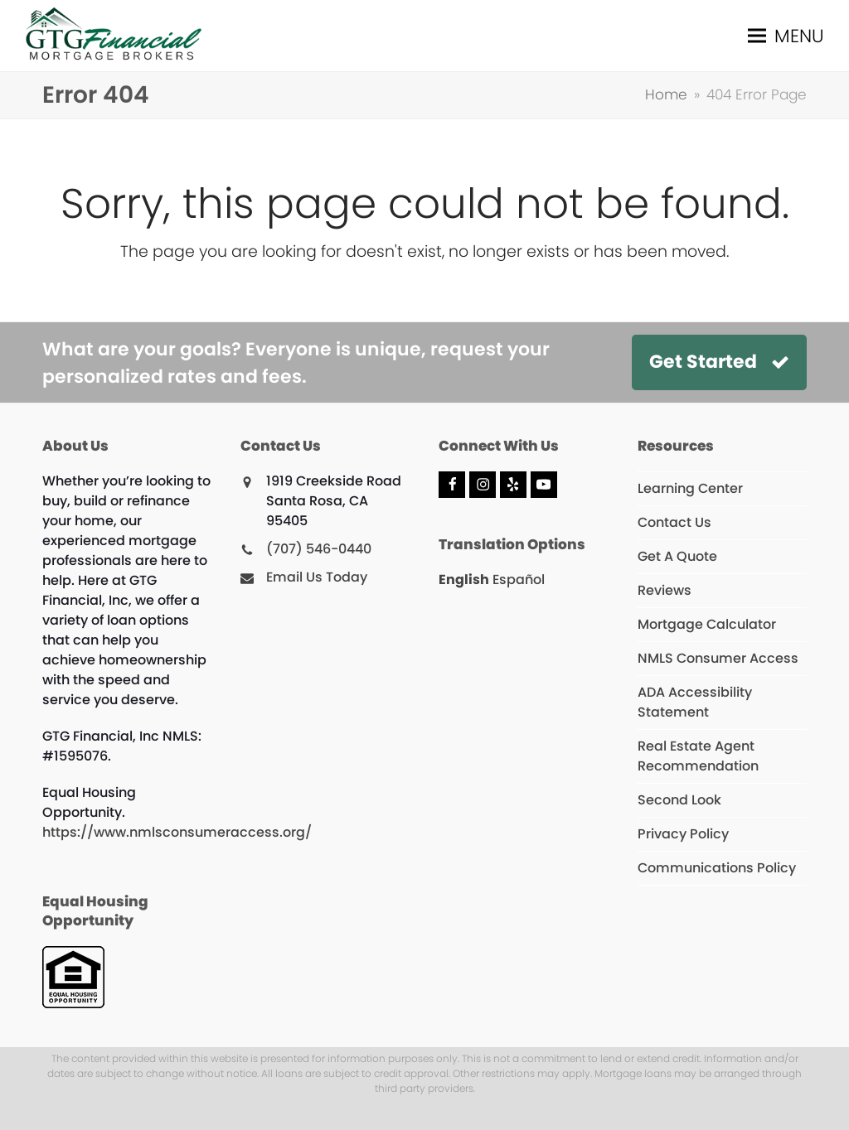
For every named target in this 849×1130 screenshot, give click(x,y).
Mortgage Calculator (707, 624)
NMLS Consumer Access (718, 658)
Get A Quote (677, 556)
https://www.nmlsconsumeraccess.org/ (177, 832)
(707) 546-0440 (318, 548)
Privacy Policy (683, 833)
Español (518, 579)
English (464, 579)
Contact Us (674, 522)
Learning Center (690, 488)
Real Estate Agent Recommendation (698, 755)
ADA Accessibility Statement (695, 702)
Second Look (679, 799)
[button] (786, 36)
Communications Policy (717, 867)
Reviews (664, 590)
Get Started (719, 361)
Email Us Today (316, 577)
